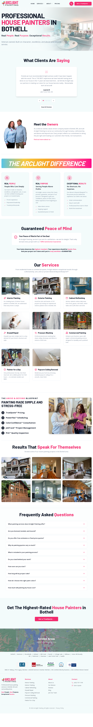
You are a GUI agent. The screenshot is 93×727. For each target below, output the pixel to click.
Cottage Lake (58, 654)
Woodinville (28, 654)
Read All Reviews (46, 107)
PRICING (57, 3)
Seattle (62, 656)
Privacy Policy (60, 708)
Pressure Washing (30, 695)
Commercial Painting (31, 698)
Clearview (43, 656)
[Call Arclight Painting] (71, 4)
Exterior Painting (30, 685)
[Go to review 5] (49, 100)
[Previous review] (39, 100)
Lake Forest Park (53, 656)
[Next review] (53, 100)
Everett (50, 654)
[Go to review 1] (43, 100)
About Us (51, 682)
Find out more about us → (43, 139)
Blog (49, 690)
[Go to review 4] (48, 100)
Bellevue (67, 654)
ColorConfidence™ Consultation (21, 423)
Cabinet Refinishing (30, 688)
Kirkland (36, 654)
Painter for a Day (30, 700)
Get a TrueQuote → (83, 3)
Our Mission (51, 685)
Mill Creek (43, 654)
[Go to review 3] (46, 100)
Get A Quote (77, 685)
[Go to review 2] (44, 100)
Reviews (50, 688)
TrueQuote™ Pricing (15, 412)
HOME (33, 3)
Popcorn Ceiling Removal (32, 693)
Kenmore (19, 654)
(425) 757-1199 (78, 682)
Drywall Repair (29, 690)
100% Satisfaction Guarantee (50, 242)
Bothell (13, 654)
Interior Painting (29, 682)
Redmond (35, 656)
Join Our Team (52, 693)
